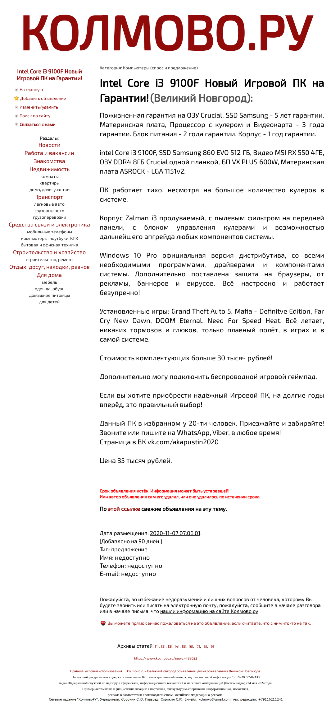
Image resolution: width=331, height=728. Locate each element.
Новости (50, 144)
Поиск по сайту (35, 115)
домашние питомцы (49, 295)
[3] (170, 646)
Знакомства (49, 160)
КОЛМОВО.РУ (165, 31)
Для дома (49, 274)
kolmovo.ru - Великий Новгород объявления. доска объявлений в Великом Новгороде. (194, 671)
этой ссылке (124, 508)
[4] (177, 646)
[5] (184, 646)
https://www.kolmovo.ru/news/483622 (165, 658)
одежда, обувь (49, 288)
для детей (49, 301)
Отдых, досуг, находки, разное (49, 266)
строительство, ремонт (49, 259)
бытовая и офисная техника (49, 244)
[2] (163, 646)
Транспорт (49, 196)
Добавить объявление (43, 98)
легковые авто (49, 204)
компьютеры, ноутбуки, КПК (49, 238)
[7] (198, 646)
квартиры (49, 182)
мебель (49, 282)
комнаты (49, 176)
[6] (191, 646)
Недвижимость (49, 169)
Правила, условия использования (96, 671)
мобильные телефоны (49, 231)
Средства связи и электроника (49, 224)
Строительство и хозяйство (49, 252)
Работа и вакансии (49, 152)
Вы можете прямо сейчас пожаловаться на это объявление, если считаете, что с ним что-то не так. (209, 623)
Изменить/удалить (39, 107)
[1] (157, 646)
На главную (31, 89)
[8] (204, 646)
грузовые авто (49, 210)
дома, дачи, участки (49, 189)
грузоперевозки (49, 217)
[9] (212, 646)
